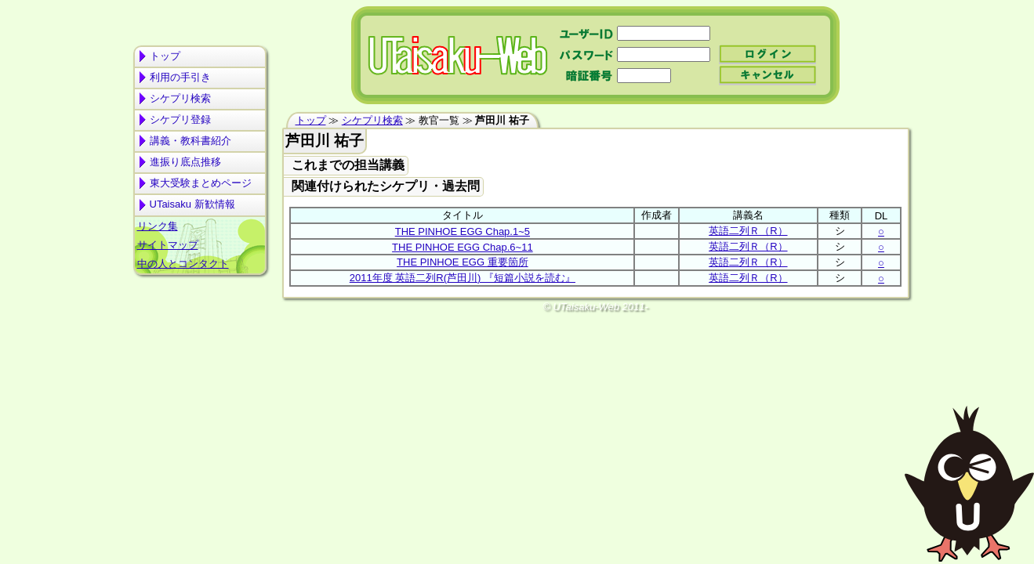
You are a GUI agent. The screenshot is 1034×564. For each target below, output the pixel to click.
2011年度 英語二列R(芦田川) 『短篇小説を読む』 (462, 278)
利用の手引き (180, 77)
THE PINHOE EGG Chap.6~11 (462, 247)
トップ (165, 56)
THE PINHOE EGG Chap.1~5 (462, 231)
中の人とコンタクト (183, 263)
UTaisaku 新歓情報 (192, 204)
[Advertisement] (199, 341)
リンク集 (157, 226)
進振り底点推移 (185, 162)
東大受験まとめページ (201, 183)
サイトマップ (167, 245)
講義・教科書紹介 (190, 140)
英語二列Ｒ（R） (748, 231)
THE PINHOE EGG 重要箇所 (462, 262)
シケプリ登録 (180, 119)
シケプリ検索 (180, 98)
